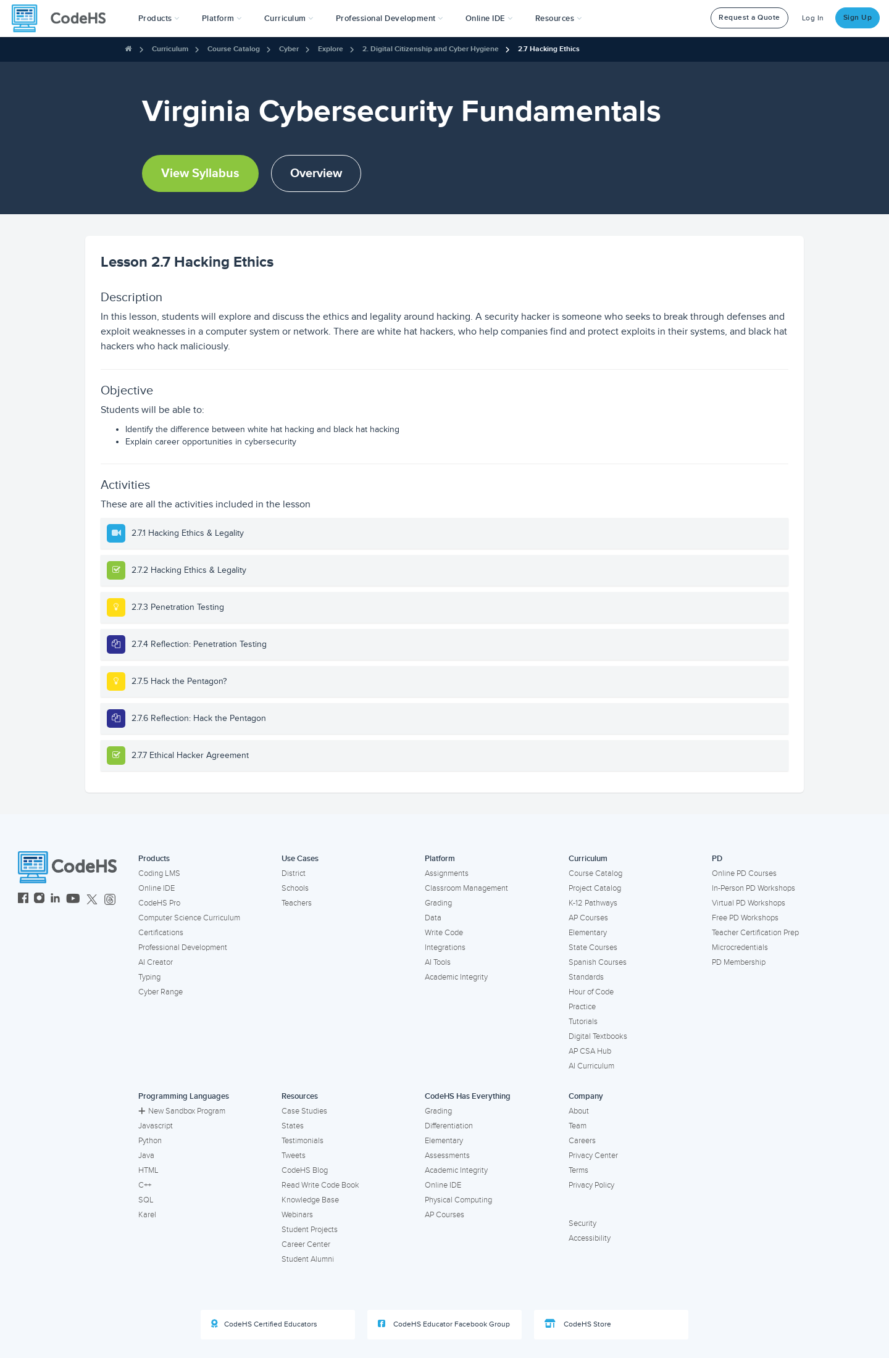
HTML (148, 1170)
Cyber (289, 49)
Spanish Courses (598, 962)
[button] (159, 18)
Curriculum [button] (289, 18)
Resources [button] (558, 18)
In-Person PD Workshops (753, 888)
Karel (147, 1215)
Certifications (160, 933)
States (293, 1126)
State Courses (593, 947)
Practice (582, 1007)
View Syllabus (200, 173)
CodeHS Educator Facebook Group (444, 1324)
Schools (295, 888)
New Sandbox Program (181, 1111)
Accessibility (590, 1238)
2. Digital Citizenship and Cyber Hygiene (430, 49)
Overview (316, 173)
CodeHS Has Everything (468, 1096)
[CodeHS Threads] (110, 900)
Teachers (297, 903)
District (294, 873)
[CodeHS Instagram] (39, 900)
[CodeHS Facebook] (23, 900)
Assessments (447, 1155)
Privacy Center (593, 1155)
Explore (330, 49)
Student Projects (310, 1230)
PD (717, 858)
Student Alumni (308, 1259)
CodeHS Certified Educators (264, 1324)
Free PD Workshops (745, 918)
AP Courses (588, 918)
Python (150, 1141)
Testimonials (302, 1141)
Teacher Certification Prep (755, 933)
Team (577, 1126)
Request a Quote (749, 17)
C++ (144, 1185)
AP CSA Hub (590, 1051)
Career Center (306, 1244)
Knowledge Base (310, 1200)
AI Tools (438, 962)
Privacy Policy (591, 1185)
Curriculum (170, 49)
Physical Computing (458, 1200)
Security (582, 1223)
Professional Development (182, 947)
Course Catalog (233, 49)
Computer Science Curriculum (189, 918)
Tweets (294, 1155)
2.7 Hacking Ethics (549, 49)
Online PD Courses (744, 873)
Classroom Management (466, 888)
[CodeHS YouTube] (73, 900)
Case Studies (304, 1111)
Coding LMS (159, 873)
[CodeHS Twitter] (92, 900)
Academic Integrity (456, 977)
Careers (582, 1141)
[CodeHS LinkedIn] (55, 900)
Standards (586, 977)
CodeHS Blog (305, 1170)
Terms (578, 1170)
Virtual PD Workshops (748, 903)
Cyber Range (160, 992)
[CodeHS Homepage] (63, 18)
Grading (438, 903)
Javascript (155, 1126)
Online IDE (156, 888)
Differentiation (449, 1126)
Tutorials (583, 1022)
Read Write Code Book (320, 1185)
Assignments (447, 873)
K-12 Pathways (593, 903)
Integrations (445, 947)
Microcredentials (740, 947)
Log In (813, 18)
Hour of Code (591, 992)
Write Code (444, 933)
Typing (149, 977)
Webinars (297, 1215)
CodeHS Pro (159, 903)
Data (433, 918)
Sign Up (857, 17)
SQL (146, 1200)
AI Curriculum (591, 1066)
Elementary (588, 933)
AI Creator (155, 962)
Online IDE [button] (489, 18)
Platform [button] (222, 18)
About (579, 1111)
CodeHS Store (578, 1324)
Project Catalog (595, 888)
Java (146, 1155)
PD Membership (739, 962)
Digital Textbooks (598, 1036)
